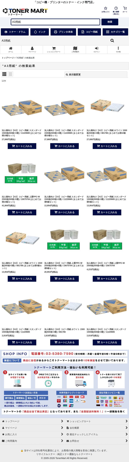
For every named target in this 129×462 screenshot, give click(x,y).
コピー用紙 (89, 32)
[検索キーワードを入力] (55, 22)
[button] (118, 49)
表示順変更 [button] (73, 74)
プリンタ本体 (63, 32)
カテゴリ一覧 (115, 32)
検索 (110, 21)
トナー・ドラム (14, 32)
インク (40, 32)
